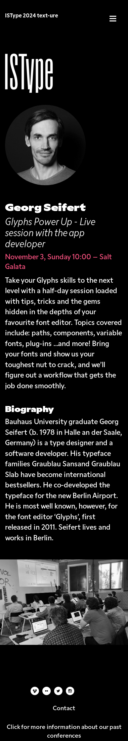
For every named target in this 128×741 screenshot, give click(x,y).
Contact (64, 707)
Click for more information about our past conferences (64, 730)
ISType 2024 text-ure (31, 15)
